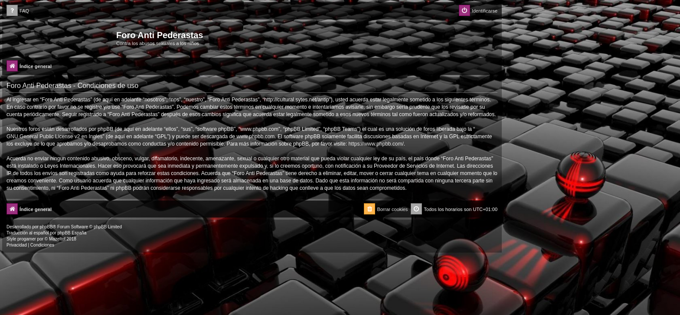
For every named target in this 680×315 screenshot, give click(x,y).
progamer (26, 239)
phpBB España (71, 233)
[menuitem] (18, 11)
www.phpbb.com (255, 136)
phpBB (46, 226)
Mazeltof (57, 239)
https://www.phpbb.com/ (375, 144)
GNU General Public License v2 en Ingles (54, 136)
